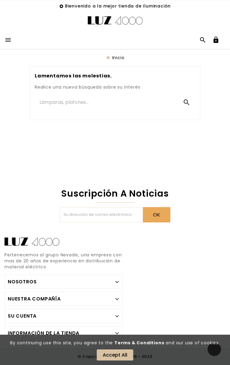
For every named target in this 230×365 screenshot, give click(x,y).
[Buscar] (106, 102)
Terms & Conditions (139, 343)
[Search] (186, 102)
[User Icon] (216, 40)
